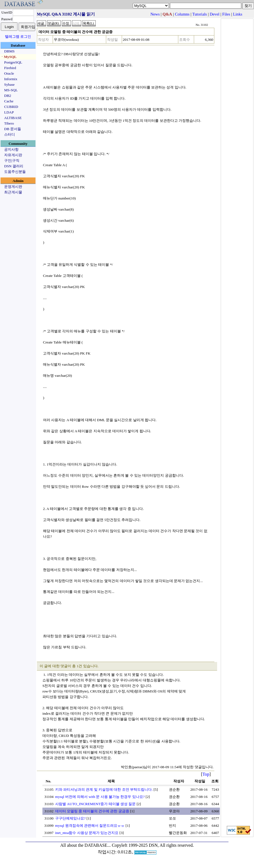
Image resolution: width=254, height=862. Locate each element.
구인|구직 (11, 160)
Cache (8, 101)
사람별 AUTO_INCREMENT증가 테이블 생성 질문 (95, 804)
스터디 (9, 134)
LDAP (9, 112)
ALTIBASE (13, 118)
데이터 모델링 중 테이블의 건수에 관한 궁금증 (92, 811)
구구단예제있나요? (70, 818)
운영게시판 (13, 186)
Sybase (9, 84)
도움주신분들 (15, 172)
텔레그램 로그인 (18, 36)
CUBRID (11, 107)
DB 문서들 (12, 129)
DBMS (9, 51)
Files (226, 14)
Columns (182, 14)
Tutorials (199, 14)
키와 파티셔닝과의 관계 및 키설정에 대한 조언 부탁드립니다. (104, 789)
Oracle (9, 73)
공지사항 (11, 149)
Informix (10, 79)
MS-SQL (11, 90)
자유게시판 (13, 155)
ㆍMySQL (8, 57)
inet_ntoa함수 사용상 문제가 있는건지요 (87, 833)
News (155, 14)
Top (205, 774)
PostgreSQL (13, 62)
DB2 (7, 95)
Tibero (9, 123)
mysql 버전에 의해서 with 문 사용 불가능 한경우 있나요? (100, 797)
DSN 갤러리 (13, 166)
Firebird (10, 68)
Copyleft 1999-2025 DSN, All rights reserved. (153, 845)
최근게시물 (13, 192)
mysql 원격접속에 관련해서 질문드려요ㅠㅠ (90, 825)
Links (237, 14)
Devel (214, 14)
